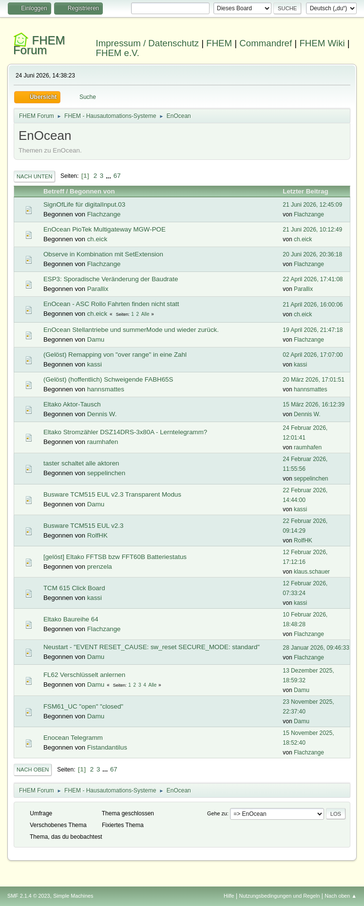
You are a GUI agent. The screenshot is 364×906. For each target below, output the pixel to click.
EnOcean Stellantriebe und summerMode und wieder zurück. (131, 329)
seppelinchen (106, 473)
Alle (145, 314)
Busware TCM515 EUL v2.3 (83, 525)
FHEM (219, 43)
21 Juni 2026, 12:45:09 (312, 204)
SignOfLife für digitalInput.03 (84, 204)
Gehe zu (217, 813)
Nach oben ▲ (341, 896)
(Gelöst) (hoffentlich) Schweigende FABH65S (108, 379)
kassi (94, 364)
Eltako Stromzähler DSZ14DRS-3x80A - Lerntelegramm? (125, 432)
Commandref (265, 43)
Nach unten (34, 176)
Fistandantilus (107, 747)
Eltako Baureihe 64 (70, 619)
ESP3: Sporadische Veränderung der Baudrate (110, 279)
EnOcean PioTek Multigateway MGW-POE (104, 229)
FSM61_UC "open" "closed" (83, 706)
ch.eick (97, 239)
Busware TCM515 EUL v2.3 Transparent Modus (112, 494)
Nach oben (33, 769)
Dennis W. (102, 414)
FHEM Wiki (322, 43)
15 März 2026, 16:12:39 (314, 404)
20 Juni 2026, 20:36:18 (312, 254)
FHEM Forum (39, 45)
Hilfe (229, 896)
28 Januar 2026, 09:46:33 (316, 647)
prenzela (99, 566)
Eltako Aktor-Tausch (72, 404)
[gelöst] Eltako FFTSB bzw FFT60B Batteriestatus (115, 556)
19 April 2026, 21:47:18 (313, 330)
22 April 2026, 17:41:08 (313, 279)
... (109, 175)
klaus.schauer (312, 571)
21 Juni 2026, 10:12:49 (312, 229)
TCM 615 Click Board (74, 588)
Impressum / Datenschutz (147, 43)
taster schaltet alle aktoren (81, 463)
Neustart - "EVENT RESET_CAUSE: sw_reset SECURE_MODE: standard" (151, 647)
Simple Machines (73, 896)
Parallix (98, 288)
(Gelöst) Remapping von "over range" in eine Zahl (115, 354)
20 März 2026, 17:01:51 (314, 379)
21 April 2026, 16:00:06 (313, 304)
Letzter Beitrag (310, 191)
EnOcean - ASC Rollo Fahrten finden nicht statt (111, 304)
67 (117, 175)
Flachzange (104, 214)
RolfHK (97, 535)
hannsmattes (105, 389)
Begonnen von (92, 191)
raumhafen (102, 441)
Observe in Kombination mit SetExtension (103, 254)
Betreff (53, 191)
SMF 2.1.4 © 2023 (28, 896)
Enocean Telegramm (73, 737)
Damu (96, 339)
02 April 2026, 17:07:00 (313, 354)
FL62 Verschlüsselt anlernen (84, 674)
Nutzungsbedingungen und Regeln (279, 896)
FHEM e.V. (118, 53)
